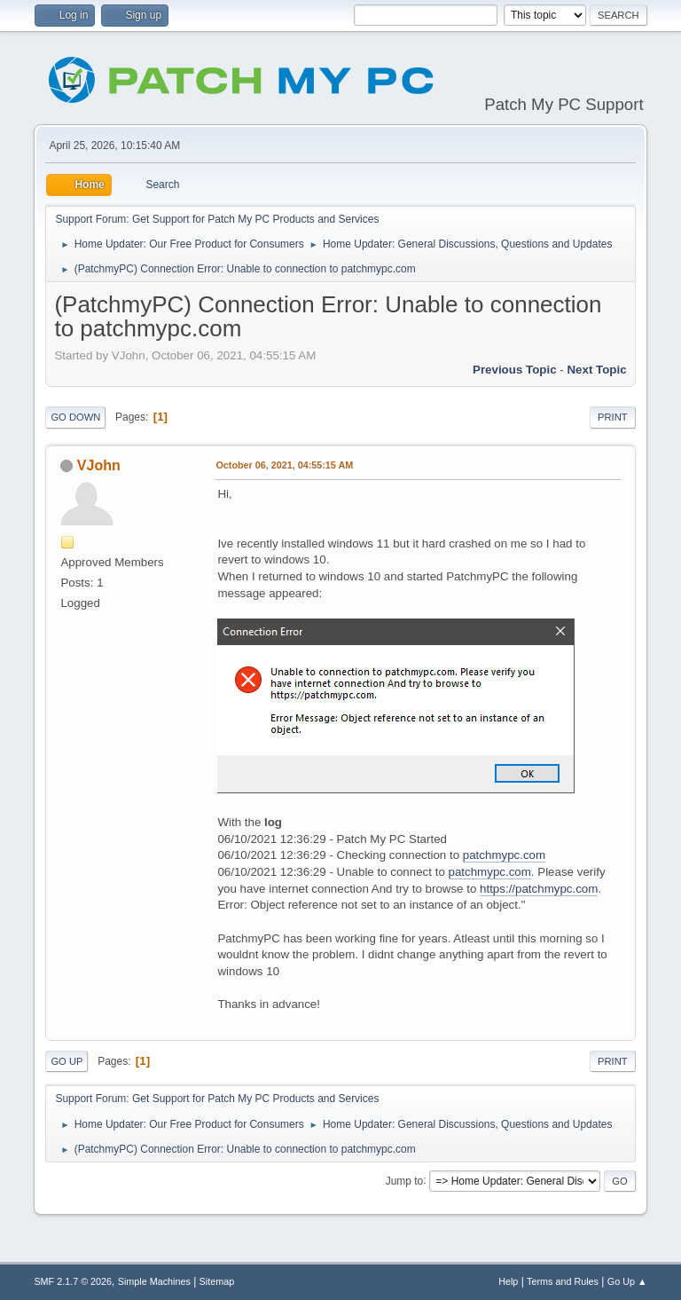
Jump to (405, 1180)
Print (613, 417)
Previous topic (515, 369)
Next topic (596, 369)
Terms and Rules (563, 1281)
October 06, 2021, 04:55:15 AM (284, 465)
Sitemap (217, 1281)
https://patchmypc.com (539, 888)
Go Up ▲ (627, 1281)
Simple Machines (154, 1281)
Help (508, 1281)
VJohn (99, 465)
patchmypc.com (504, 855)
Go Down (75, 417)
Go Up (66, 1061)
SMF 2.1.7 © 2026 (73, 1281)
